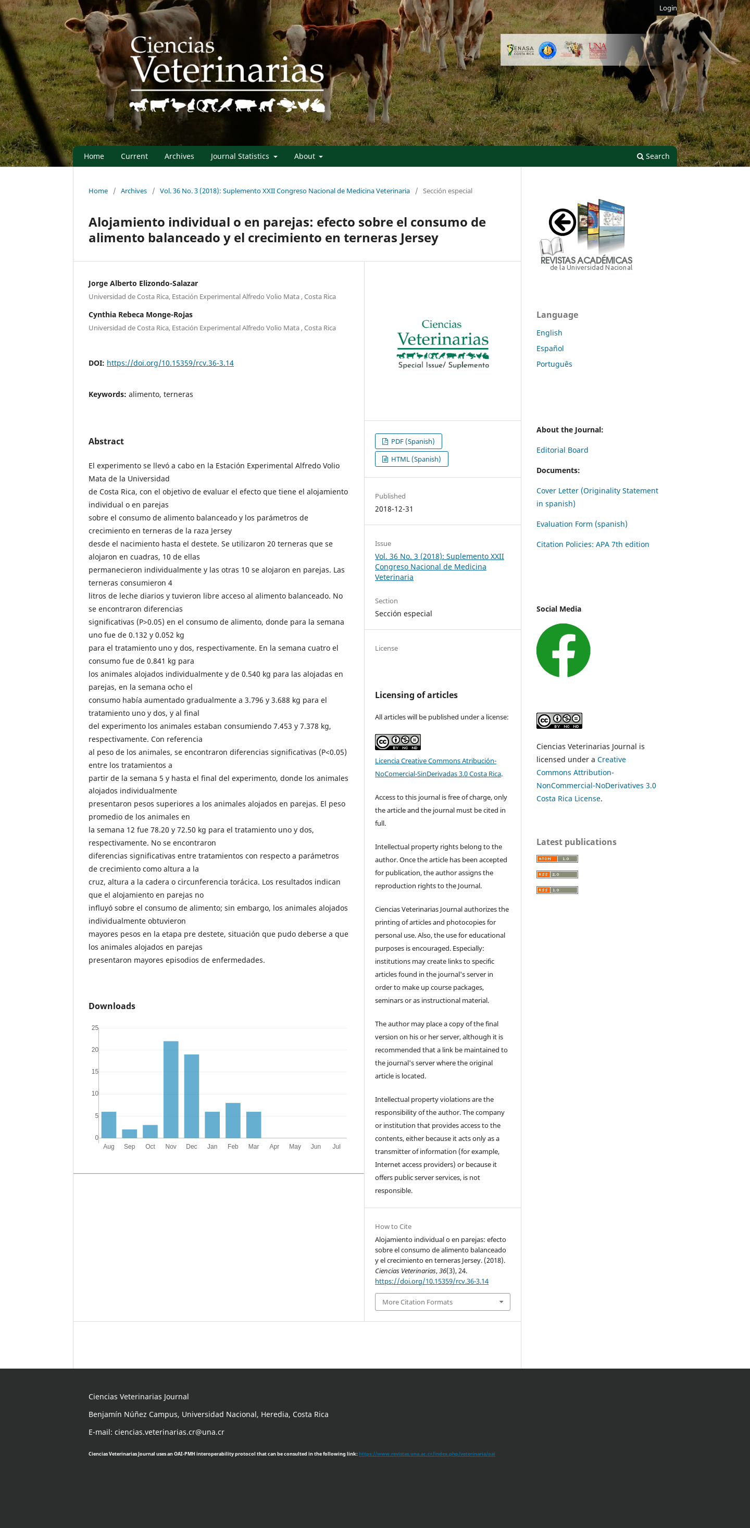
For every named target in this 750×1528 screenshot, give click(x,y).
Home (94, 156)
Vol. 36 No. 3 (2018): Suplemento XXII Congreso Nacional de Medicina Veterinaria (285, 190)
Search (653, 156)
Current (134, 156)
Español (550, 348)
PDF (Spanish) (412, 441)
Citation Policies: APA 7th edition (592, 544)
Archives (179, 156)
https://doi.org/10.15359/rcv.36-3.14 (170, 363)
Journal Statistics (241, 156)
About (305, 156)
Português (554, 364)
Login (668, 8)
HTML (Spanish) (415, 459)
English (549, 333)
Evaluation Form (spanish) (582, 524)
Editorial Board (562, 450)
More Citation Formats (417, 1302)
